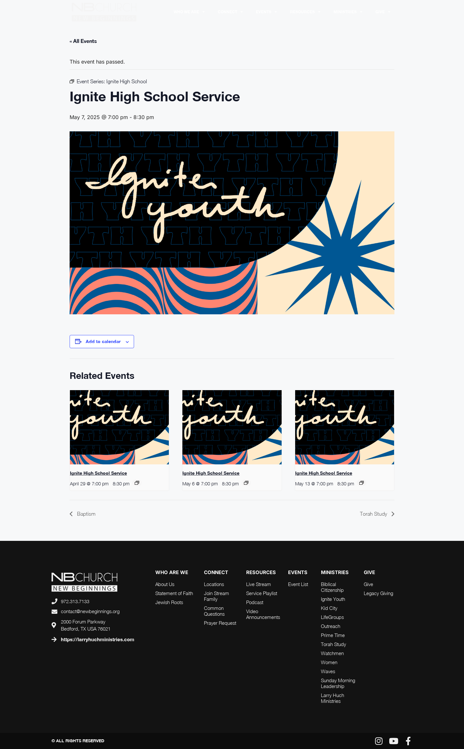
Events (266, 12)
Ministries (348, 12)
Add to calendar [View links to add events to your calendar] (103, 341)
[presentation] (119, 427)
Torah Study (374, 514)
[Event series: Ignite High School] (137, 483)
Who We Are (189, 12)
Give (383, 12)
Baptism (85, 514)
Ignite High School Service (98, 473)
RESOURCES (305, 12)
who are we (171, 572)
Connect (230, 12)
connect (216, 572)
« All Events (83, 41)
